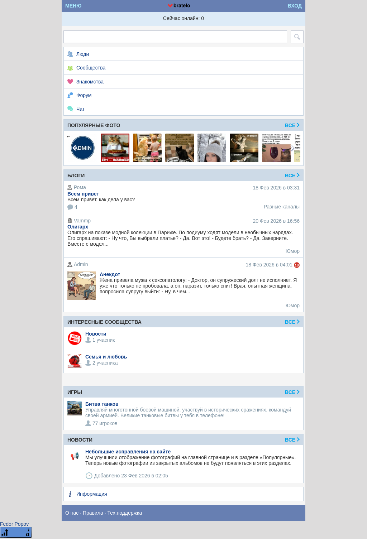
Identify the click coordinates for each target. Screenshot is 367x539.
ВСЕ (292, 392)
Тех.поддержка (125, 513)
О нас (71, 513)
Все (292, 125)
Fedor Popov (14, 524)
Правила (93, 513)
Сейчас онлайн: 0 (183, 18)
